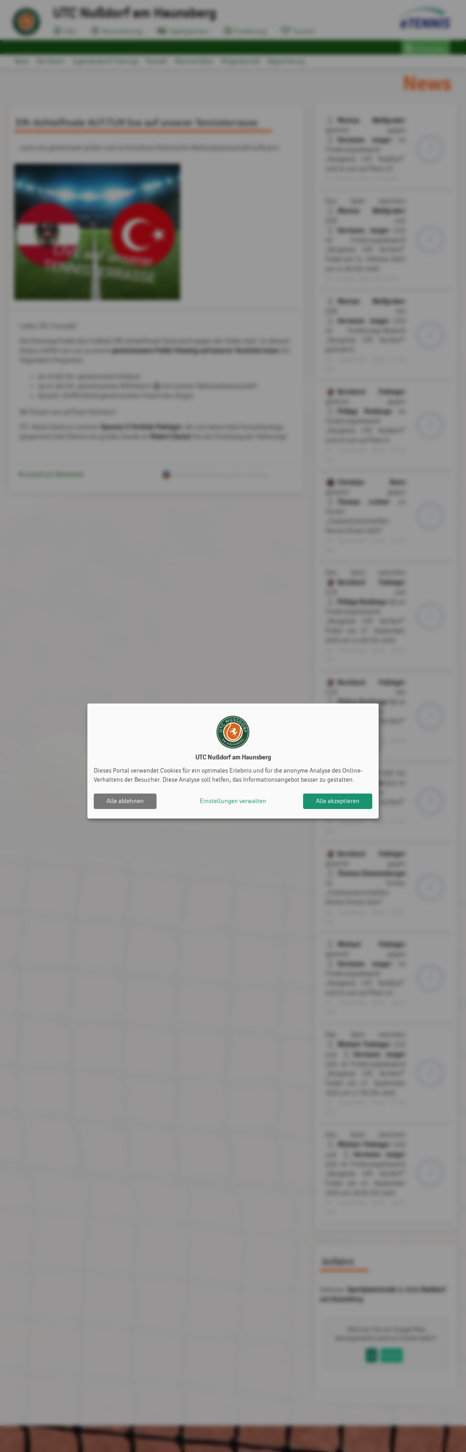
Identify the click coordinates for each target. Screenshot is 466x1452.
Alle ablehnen (125, 801)
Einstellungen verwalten (233, 801)
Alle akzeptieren (338, 801)
